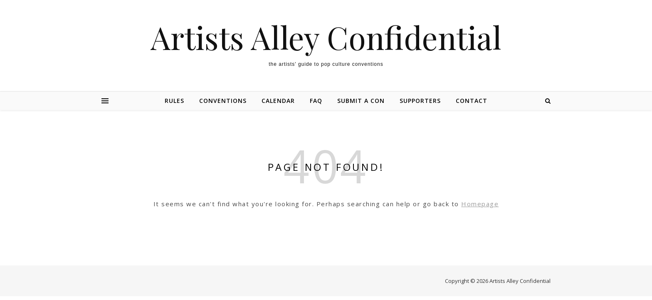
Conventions (223, 101)
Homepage (480, 204)
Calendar (278, 101)
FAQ (316, 101)
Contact (471, 101)
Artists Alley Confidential (326, 37)
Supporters (420, 101)
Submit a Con (361, 101)
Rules (174, 101)
